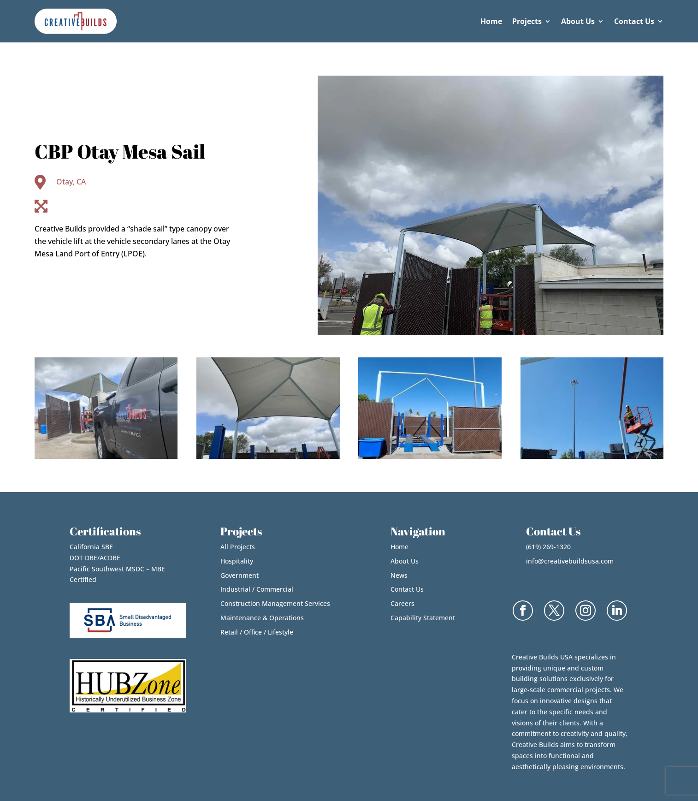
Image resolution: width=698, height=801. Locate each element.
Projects (527, 21)
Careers (402, 603)
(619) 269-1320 (548, 546)
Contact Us (634, 21)
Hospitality (236, 561)
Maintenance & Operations (262, 617)
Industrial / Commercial (256, 589)
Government (239, 575)
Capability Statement (422, 617)
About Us (578, 21)
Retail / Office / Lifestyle (256, 632)
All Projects (237, 546)
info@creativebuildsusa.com (570, 561)
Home (491, 21)
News (399, 575)
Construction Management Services (275, 603)
